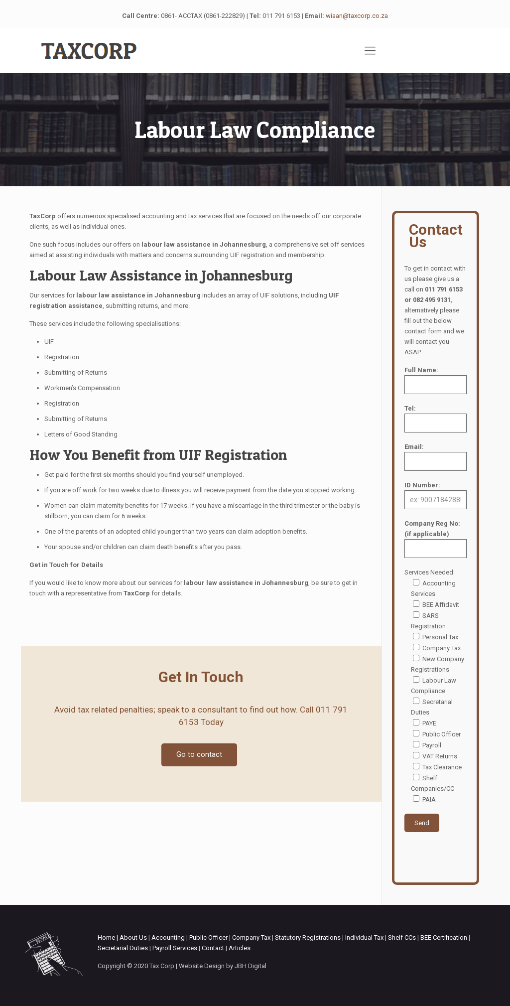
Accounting (168, 937)
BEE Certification (443, 937)
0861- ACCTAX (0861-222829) (203, 15)
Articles (240, 948)
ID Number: (435, 495)
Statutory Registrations (308, 937)
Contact (213, 948)
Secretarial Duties (123, 948)
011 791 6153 (281, 15)
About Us (133, 937)
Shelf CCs (402, 937)
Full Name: (435, 380)
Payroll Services (174, 948)
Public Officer (208, 937)
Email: (435, 457)
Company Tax (251, 937)
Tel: (435, 418)
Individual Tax (364, 937)
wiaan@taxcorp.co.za (357, 15)
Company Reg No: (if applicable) (435, 539)
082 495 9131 (432, 299)
